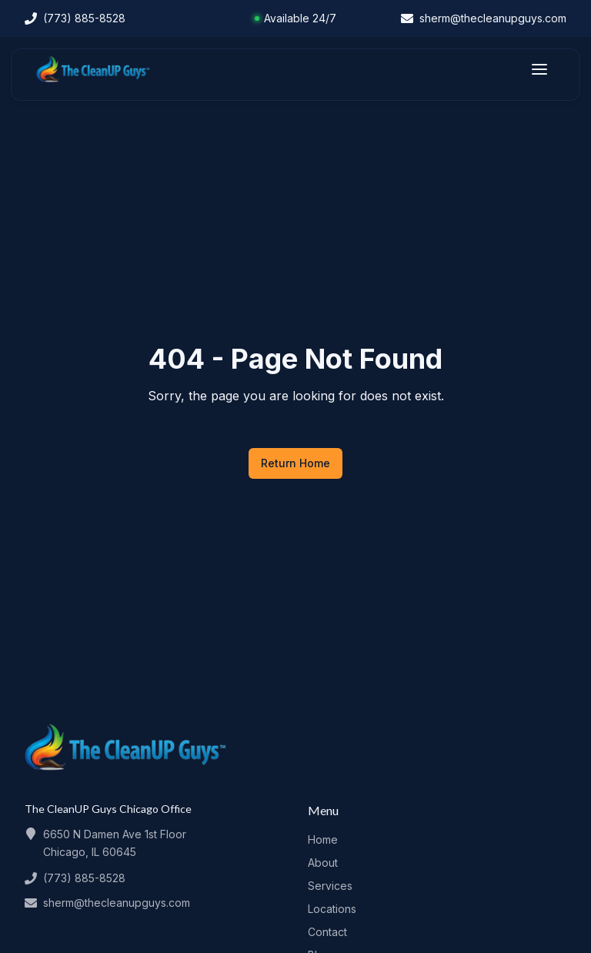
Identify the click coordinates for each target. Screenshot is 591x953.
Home (323, 839)
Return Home (295, 463)
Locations (332, 908)
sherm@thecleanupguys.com (116, 902)
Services (330, 885)
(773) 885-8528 (84, 877)
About (323, 862)
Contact (327, 931)
